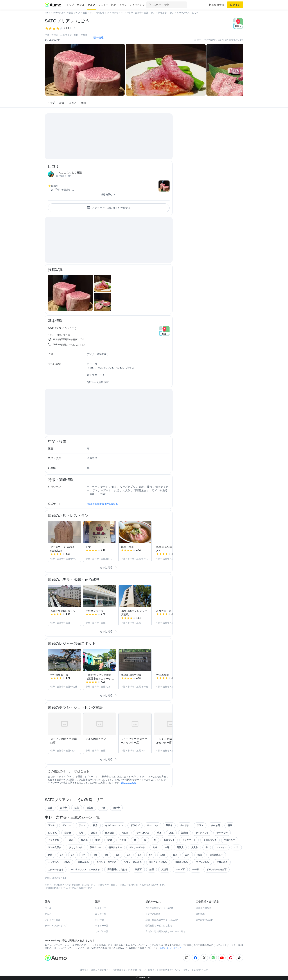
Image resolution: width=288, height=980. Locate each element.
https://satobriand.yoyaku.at (102, 503)
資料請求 (200, 914)
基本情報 (98, 37)
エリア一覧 (100, 914)
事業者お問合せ (203, 908)
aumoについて (201, 970)
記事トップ (100, 908)
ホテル (81, 4)
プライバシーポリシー (181, 970)
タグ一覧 (99, 920)
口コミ (72, 102)
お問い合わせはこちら (171, 948)
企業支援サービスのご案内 (158, 925)
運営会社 (84, 970)
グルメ (91, 4)
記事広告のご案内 (204, 920)
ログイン (235, 4)
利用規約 (163, 970)
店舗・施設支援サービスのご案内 (162, 920)
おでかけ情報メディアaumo (159, 908)
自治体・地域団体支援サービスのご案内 (165, 931)
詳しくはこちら (128, 782)
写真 (61, 102)
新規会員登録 (216, 4)
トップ (70, 4)
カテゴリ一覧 (101, 931)
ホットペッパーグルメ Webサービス (74, 888)
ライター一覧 (101, 925)
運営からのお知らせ (101, 970)
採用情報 (117, 970)
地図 (83, 102)
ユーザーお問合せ (148, 970)
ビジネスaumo (152, 914)
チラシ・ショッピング (132, 4)
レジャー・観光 (107, 4)
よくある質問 (130, 970)
